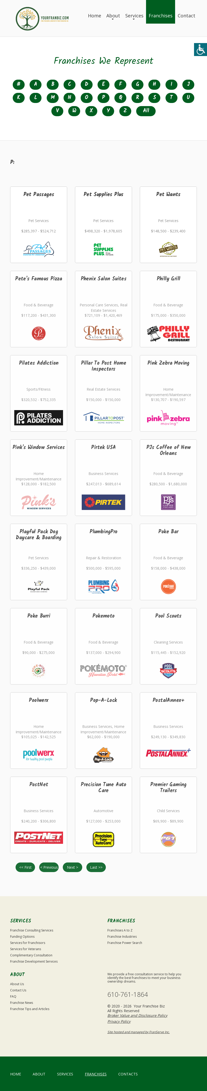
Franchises (160, 15)
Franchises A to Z (120, 930)
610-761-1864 (127, 994)
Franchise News (21, 1002)
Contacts (128, 1074)
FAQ (13, 996)
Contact (186, 15)
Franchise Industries (122, 936)
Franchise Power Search (124, 943)
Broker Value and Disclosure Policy (137, 1015)
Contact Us (18, 990)
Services (134, 15)
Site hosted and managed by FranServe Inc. (138, 1032)
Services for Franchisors (27, 943)
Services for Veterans (25, 949)
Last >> (96, 867)
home (15, 1074)
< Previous (49, 867)
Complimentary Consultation (31, 955)
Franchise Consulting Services (31, 930)
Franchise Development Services (34, 961)
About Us (17, 984)
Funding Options (22, 936)
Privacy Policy (118, 1021)
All (146, 111)
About (113, 15)
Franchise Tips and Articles (29, 1009)
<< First (25, 867)
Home (94, 15)
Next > (72, 867)
